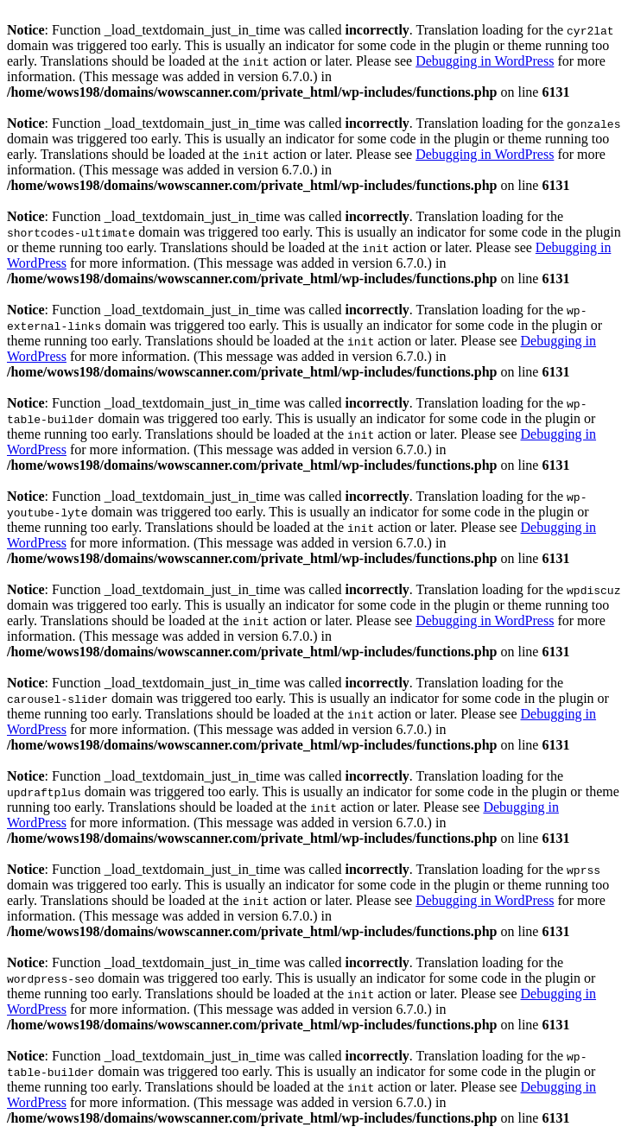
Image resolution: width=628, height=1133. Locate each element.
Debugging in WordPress (484, 61)
